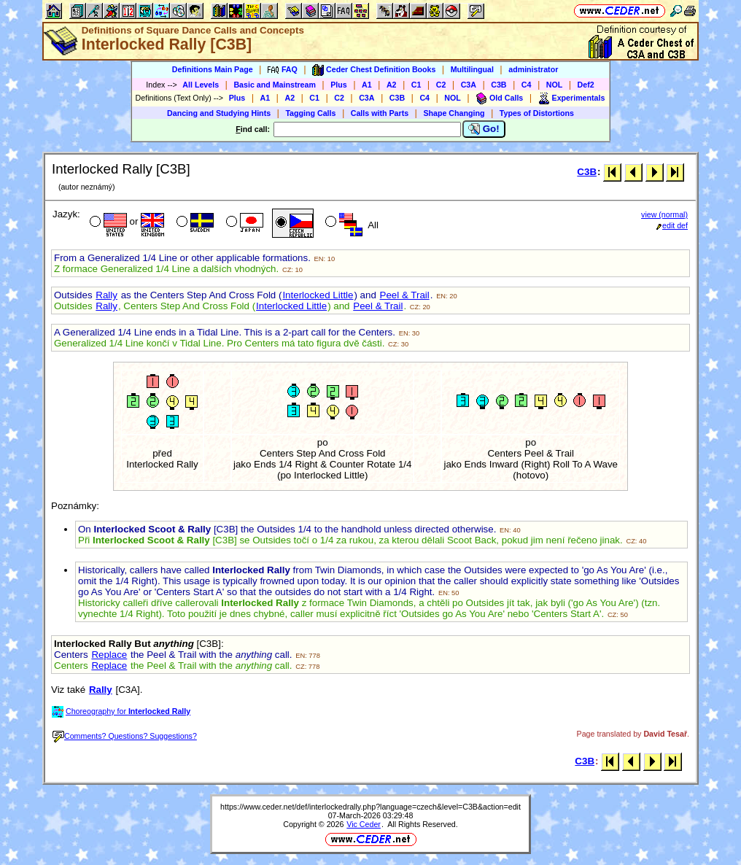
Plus (338, 84)
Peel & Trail (405, 295)
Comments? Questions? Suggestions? (125, 736)
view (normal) (664, 214)
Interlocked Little (317, 295)
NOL (554, 84)
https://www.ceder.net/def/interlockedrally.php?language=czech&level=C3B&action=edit (370, 806)
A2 (392, 84)
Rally (106, 295)
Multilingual (472, 69)
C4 (526, 84)
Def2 (586, 84)
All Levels (200, 84)
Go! (484, 129)
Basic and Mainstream (274, 84)
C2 (441, 84)
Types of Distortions (537, 113)
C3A (468, 84)
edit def (672, 225)
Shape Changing (453, 113)
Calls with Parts (379, 113)
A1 (367, 84)
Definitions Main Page (212, 69)
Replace (109, 654)
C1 (416, 84)
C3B (498, 84)
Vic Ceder (363, 824)
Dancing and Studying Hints (219, 113)
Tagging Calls (310, 113)
